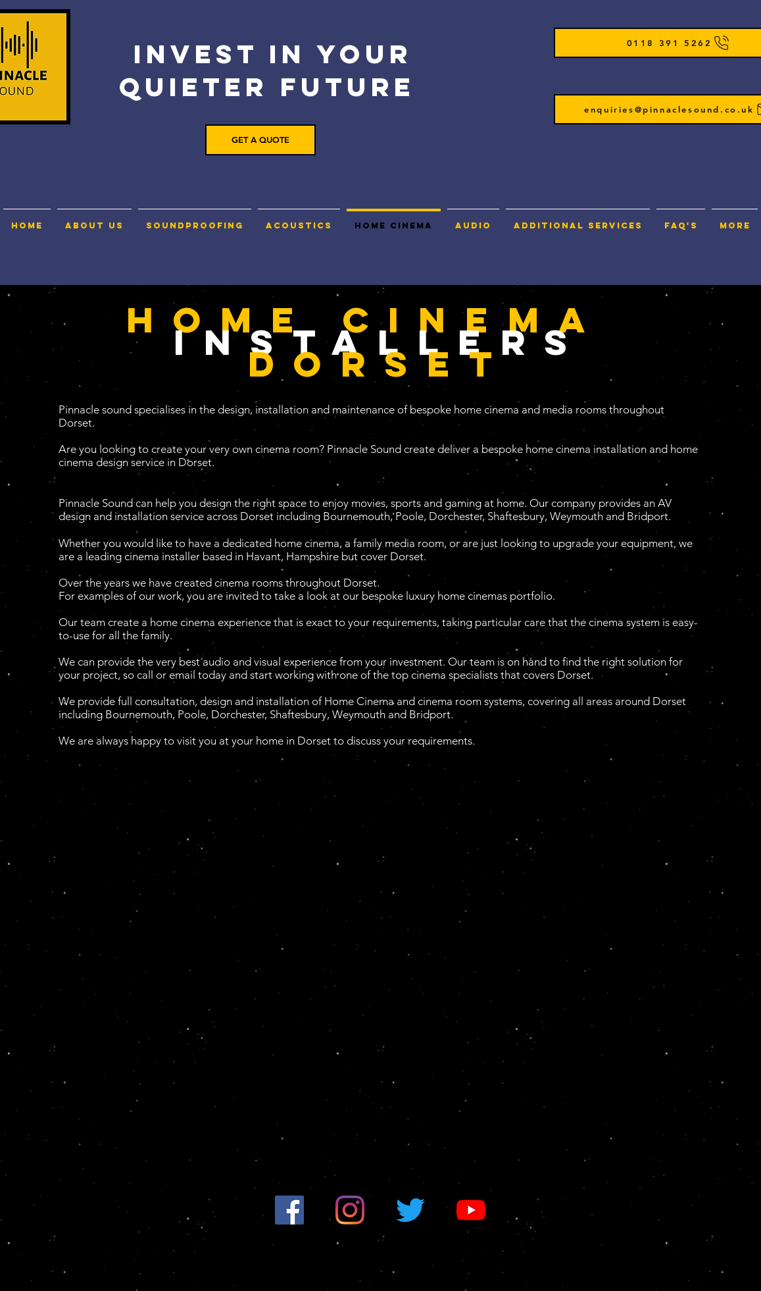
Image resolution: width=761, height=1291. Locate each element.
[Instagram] (349, 1210)
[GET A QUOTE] (260, 139)
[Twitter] (410, 1210)
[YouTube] (470, 1210)
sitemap (656, 1260)
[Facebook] (289, 1210)
